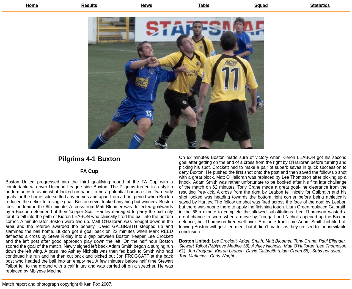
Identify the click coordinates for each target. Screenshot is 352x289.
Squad (261, 5)
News (146, 5)
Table (204, 5)
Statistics (320, 5)
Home (32, 5)
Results (89, 5)
